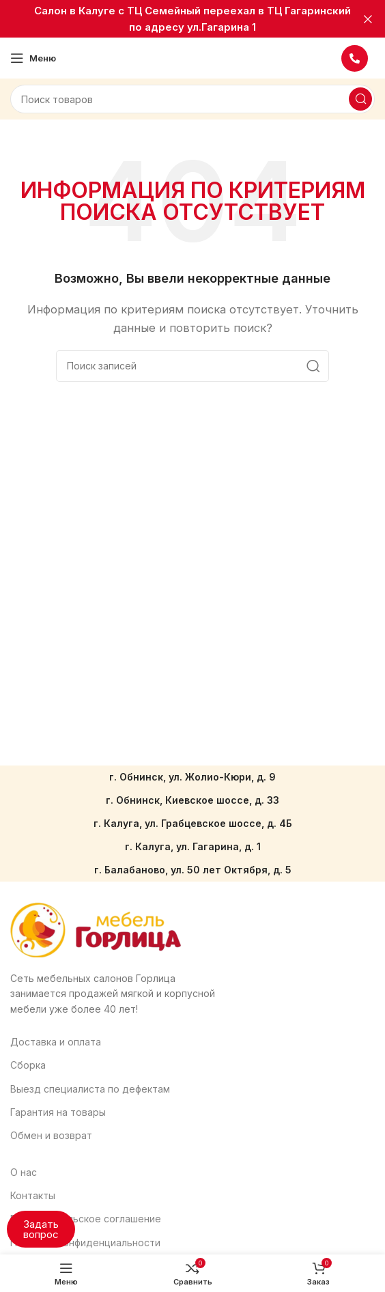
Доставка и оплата (55, 1042)
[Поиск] (192, 99)
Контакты (32, 1195)
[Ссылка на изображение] (95, 929)
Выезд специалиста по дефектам (90, 1089)
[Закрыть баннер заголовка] (368, 19)
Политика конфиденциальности (85, 1242)
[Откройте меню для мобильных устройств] (33, 58)
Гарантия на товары (58, 1112)
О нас (23, 1172)
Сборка (28, 1065)
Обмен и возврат (51, 1135)
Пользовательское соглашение (85, 1218)
